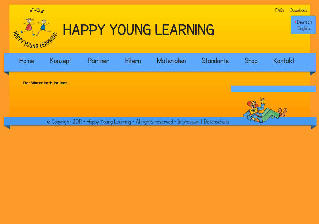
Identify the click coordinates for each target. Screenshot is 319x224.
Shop (251, 60)
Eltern (133, 60)
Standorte (215, 60)
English (304, 28)
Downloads (298, 10)
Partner (98, 60)
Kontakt (284, 60)
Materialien (171, 60)
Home (26, 60)
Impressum (189, 121)
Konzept (60, 60)
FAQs (279, 10)
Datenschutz (216, 121)
